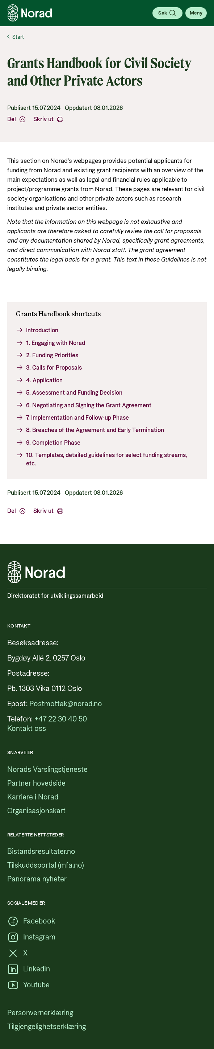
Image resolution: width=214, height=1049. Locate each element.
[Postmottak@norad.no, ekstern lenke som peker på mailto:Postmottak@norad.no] (65, 704)
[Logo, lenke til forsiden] (29, 13)
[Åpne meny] (196, 13)
